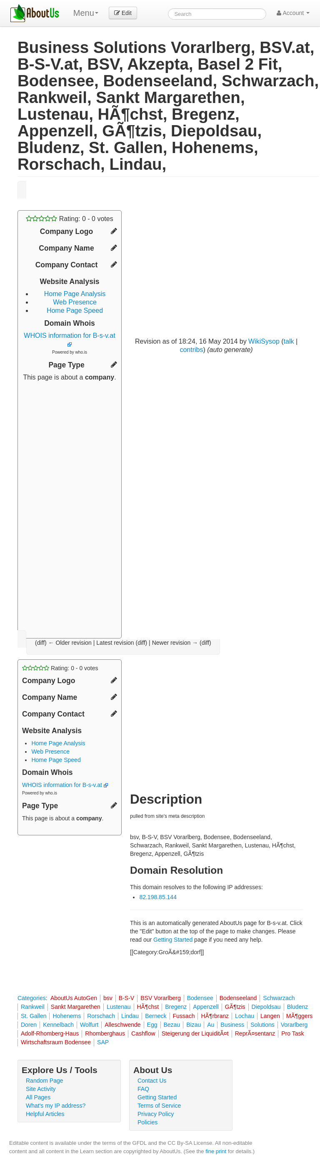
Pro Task (292, 1033)
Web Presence (75, 302)
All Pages (38, 1097)
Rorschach (101, 1016)
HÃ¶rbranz (215, 1016)
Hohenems (66, 1016)
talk (289, 341)
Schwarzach (279, 998)
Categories (32, 998)
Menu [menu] (85, 13)
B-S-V (126, 998)
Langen (270, 1016)
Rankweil (33, 1006)
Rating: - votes (69, 218)
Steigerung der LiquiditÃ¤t (195, 1033)
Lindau (130, 1016)
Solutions (262, 1024)
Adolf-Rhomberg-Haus (50, 1033)
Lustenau (119, 1006)
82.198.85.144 (158, 897)
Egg (152, 1024)
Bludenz (297, 1006)
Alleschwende (122, 1024)
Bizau (193, 1024)
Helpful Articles (45, 1114)
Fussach (184, 1016)
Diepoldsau (266, 1006)
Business (232, 1024)
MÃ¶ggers (299, 1016)
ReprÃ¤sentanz (255, 1033)
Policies (148, 1122)
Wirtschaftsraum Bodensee (56, 1042)
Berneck (155, 1016)
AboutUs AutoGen (73, 998)
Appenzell (206, 1006)
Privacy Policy (156, 1114)
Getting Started (172, 939)
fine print (215, 1151)
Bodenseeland (238, 998)
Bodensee (200, 998)
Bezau (172, 1024)
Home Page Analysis (75, 293)
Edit (123, 13)
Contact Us (152, 1080)
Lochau (244, 1016)
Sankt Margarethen (75, 1006)
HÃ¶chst (148, 1006)
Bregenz (176, 1006)
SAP (103, 1042)
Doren (29, 1024)
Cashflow (143, 1033)
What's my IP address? (55, 1105)
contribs (191, 349)
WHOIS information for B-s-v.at (65, 785)
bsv (107, 998)
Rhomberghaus (105, 1033)
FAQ (143, 1089)
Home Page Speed (75, 310)
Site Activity (41, 1089)
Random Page (44, 1080)
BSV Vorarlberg (160, 998)
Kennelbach (58, 1024)
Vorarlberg (294, 1024)
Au (210, 1024)
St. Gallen (33, 1016)
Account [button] (293, 13)
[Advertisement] (69, 507)
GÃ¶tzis (235, 1006)
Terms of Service (159, 1105)
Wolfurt (89, 1024)
